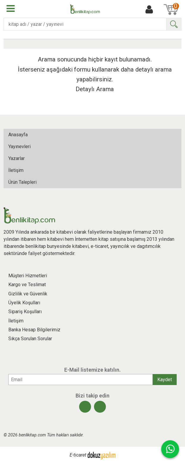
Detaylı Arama (95, 89)
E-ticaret (78, 455)
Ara (173, 24)
